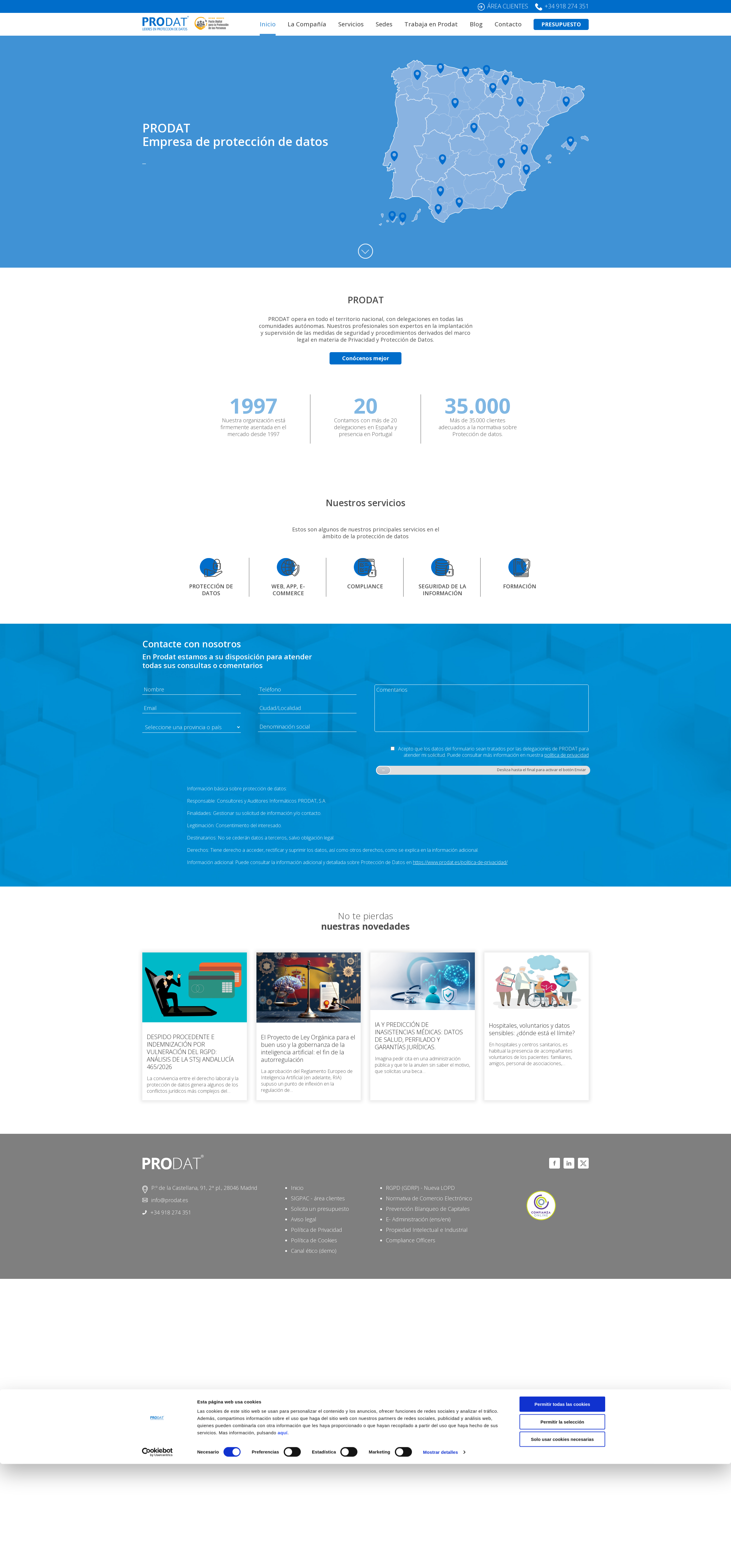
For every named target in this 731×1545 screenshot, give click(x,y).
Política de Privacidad (316, 1229)
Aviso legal (303, 1219)
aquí (283, 1513)
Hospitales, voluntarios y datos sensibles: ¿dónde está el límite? (532, 1029)
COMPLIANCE (365, 586)
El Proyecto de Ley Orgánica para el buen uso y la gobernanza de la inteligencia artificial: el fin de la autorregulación (308, 1048)
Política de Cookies (314, 1240)
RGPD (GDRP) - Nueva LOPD (420, 1187)
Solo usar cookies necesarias (562, 1520)
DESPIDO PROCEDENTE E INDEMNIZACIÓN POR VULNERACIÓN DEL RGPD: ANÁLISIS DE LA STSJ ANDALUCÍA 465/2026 (190, 1052)
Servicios (351, 24)
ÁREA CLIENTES (507, 6)
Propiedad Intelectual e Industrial (427, 1229)
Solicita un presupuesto (320, 1208)
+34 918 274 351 (567, 6)
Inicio (268, 24)
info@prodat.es (169, 1200)
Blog (476, 24)
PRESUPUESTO (561, 24)
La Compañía (307, 24)
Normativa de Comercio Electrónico (429, 1198)
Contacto (508, 24)
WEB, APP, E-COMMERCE (288, 590)
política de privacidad (566, 755)
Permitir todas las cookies (562, 1485)
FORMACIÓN (519, 586)
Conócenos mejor (365, 358)
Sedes (384, 24)
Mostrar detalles (440, 1533)
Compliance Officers (410, 1240)
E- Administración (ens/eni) (418, 1219)
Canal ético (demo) (313, 1250)
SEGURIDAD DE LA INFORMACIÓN (442, 590)
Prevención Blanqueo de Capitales (428, 1208)
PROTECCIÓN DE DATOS (211, 590)
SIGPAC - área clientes (318, 1198)
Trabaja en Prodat (431, 24)
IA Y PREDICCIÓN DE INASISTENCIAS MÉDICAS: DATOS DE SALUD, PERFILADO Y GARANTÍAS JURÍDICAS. (419, 1036)
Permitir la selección (562, 1502)
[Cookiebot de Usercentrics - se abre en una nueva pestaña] (157, 1533)
